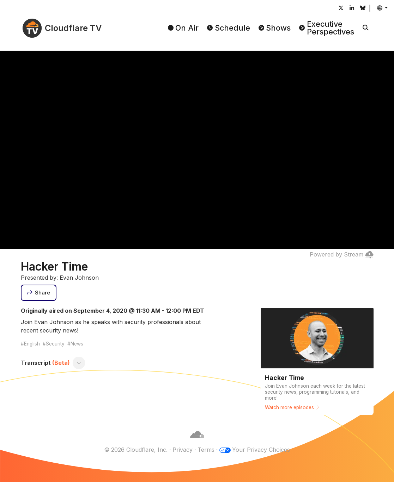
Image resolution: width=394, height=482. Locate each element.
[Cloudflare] (197, 441)
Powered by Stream (342, 254)
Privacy (182, 449)
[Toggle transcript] (78, 362)
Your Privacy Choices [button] (261, 449)
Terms (206, 449)
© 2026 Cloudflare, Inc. (136, 449)
